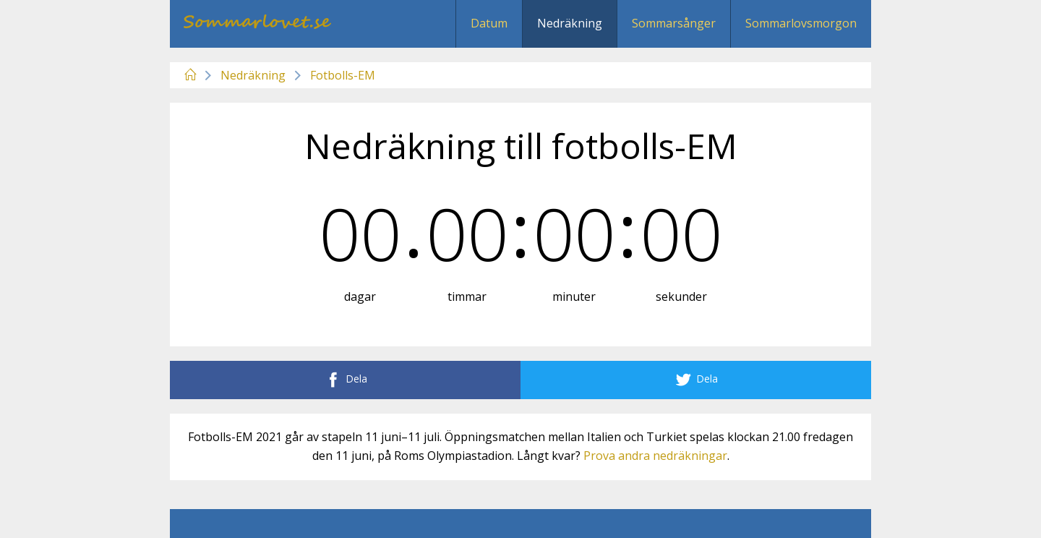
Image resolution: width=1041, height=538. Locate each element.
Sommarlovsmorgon (801, 23)
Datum (489, 23)
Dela (345, 380)
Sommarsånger (674, 23)
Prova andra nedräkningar (655, 456)
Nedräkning (569, 23)
